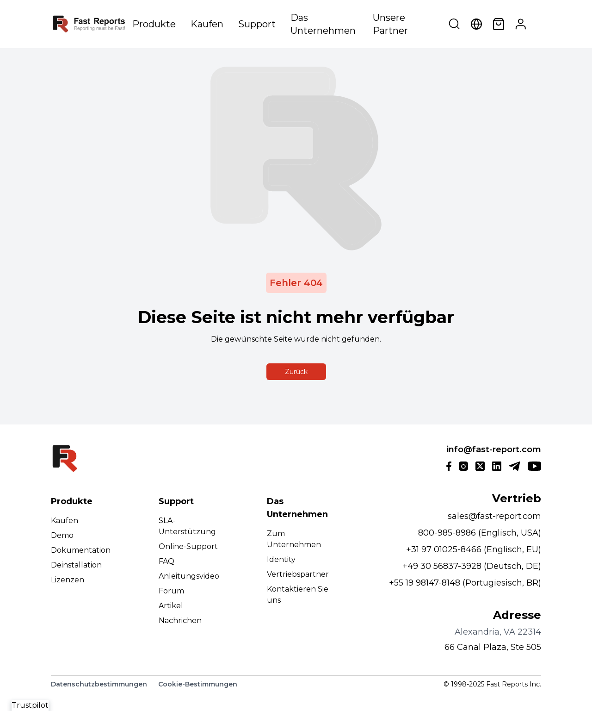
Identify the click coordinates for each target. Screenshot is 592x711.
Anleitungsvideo (189, 576)
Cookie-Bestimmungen (197, 684)
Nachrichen (180, 620)
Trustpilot (30, 705)
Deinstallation (76, 565)
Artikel (171, 605)
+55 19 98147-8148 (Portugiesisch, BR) (465, 583)
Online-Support (188, 546)
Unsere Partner (390, 24)
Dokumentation (81, 550)
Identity (281, 559)
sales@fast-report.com (494, 516)
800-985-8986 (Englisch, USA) (479, 533)
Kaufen (207, 24)
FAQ (166, 561)
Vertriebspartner (298, 574)
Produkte (154, 24)
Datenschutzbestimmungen (99, 684)
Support (257, 24)
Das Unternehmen (323, 24)
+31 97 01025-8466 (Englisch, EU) (473, 549)
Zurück (296, 372)
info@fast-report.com (494, 449)
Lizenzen (67, 579)
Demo (62, 535)
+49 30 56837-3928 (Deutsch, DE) (471, 566)
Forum (171, 590)
